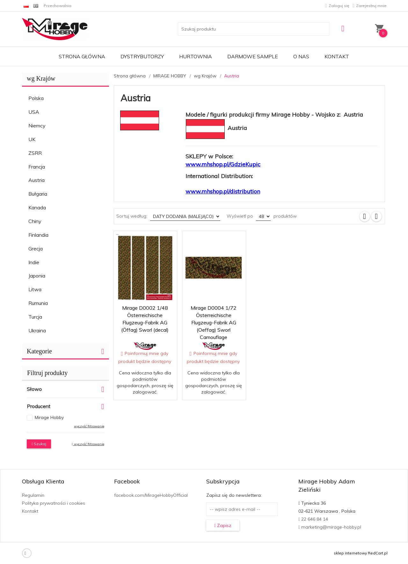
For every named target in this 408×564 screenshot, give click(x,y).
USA (33, 112)
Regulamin (33, 495)
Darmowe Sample (252, 56)
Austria (36, 180)
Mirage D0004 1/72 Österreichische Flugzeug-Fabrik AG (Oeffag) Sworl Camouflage (214, 322)
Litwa (34, 289)
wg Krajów (41, 78)
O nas (301, 56)
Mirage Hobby (49, 417)
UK (31, 139)
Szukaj (39, 443)
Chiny (34, 221)
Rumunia (38, 303)
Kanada (37, 207)
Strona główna (82, 56)
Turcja (35, 317)
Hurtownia (195, 56)
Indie (33, 262)
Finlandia (38, 235)
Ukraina (37, 330)
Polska (36, 98)
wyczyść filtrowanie (89, 426)
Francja (36, 166)
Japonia (36, 275)
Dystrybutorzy (142, 56)
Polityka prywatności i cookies (53, 503)
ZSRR (35, 153)
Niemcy (37, 125)
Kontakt (336, 56)
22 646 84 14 (313, 519)
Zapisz (222, 525)
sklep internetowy (350, 553)
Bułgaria (37, 194)
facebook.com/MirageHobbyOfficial (151, 495)
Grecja (35, 248)
